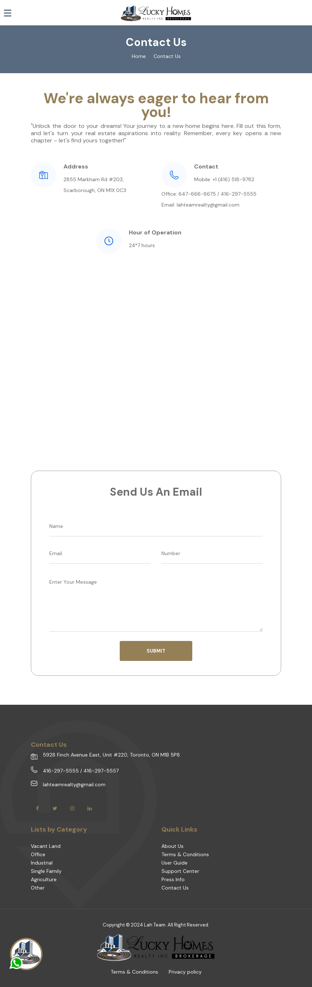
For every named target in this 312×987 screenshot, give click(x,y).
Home (139, 56)
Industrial (42, 862)
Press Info (173, 879)
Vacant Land (46, 846)
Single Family (46, 871)
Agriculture (44, 879)
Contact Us (175, 887)
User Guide (174, 862)
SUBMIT (156, 651)
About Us (172, 846)
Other (38, 887)
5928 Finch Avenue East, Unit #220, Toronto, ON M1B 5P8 (111, 754)
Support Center (180, 871)
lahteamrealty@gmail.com (74, 784)
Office (38, 854)
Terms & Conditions (185, 854)
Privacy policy (185, 972)
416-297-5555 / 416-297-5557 (81, 770)
